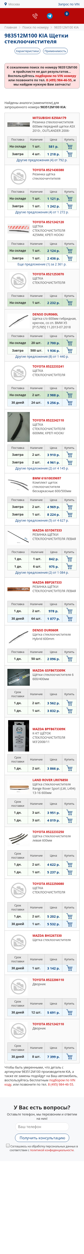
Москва (14, 4)
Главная (10, 27)
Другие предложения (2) (42, 468)
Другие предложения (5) (42, 520)
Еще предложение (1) (41, 264)
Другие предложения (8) (42, 356)
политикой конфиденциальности (52, 1150)
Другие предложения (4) (42, 160)
